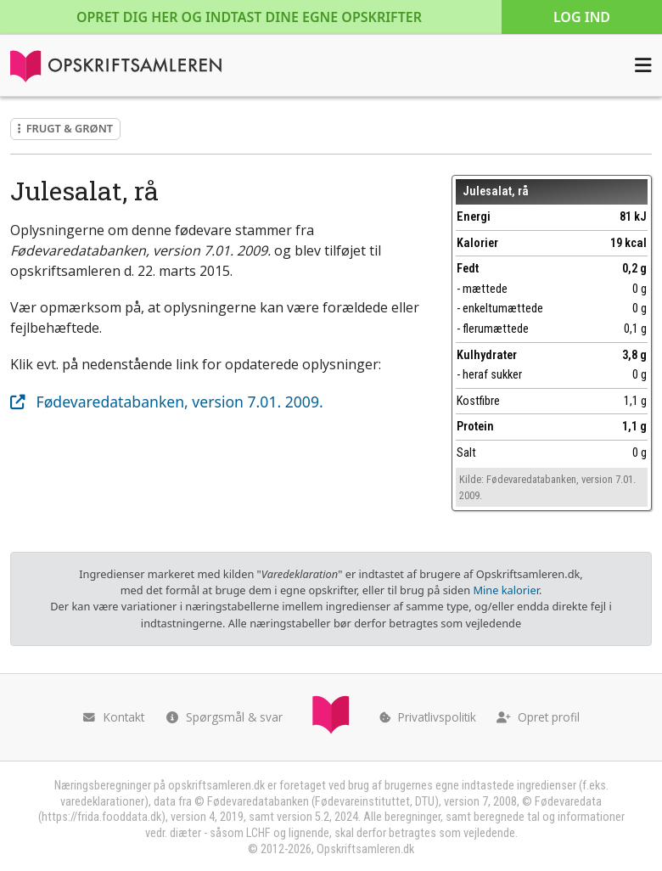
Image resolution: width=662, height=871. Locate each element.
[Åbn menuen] (643, 65)
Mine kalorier (505, 590)
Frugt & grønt (65, 128)
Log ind (581, 17)
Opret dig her (249, 17)
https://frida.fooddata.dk (101, 817)
